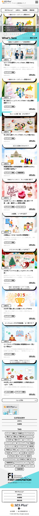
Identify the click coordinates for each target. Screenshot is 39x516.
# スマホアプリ (22, 447)
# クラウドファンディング (22, 463)
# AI (32, 463)
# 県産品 (7, 450)
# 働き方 (8, 437)
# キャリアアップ (22, 443)
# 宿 (16, 456)
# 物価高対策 (9, 463)
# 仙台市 (8, 453)
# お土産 (23, 453)
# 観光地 (31, 447)
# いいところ (29, 437)
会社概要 (12, 512)
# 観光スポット (18, 440)
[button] (10, 34)
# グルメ (31, 450)
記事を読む (32, 74)
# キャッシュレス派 (11, 447)
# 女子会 (10, 456)
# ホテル (22, 456)
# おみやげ (30, 453)
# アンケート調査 (9, 72)
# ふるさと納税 (9, 392)
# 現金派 (31, 443)
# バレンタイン (21, 207)
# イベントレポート (10, 443)
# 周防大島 (21, 437)
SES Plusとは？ (9, 10)
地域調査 (25, 10)
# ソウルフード (23, 450)
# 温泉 (27, 460)
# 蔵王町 (28, 456)
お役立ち (18, 10)
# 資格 (14, 437)
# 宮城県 (19, 434)
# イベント (15, 453)
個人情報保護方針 (23, 512)
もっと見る (26, 400)
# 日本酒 (21, 460)
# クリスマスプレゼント (10, 460)
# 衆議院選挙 (20, 172)
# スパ (33, 460)
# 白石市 (9, 440)
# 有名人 (14, 450)
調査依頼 (32, 10)
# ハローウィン (9, 466)
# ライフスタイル (28, 434)
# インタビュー (28, 440)
